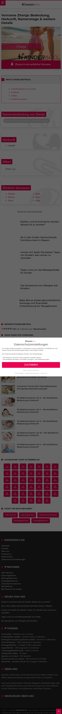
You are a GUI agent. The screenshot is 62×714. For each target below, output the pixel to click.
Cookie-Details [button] (19, 373)
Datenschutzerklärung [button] (32, 373)
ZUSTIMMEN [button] (31, 364)
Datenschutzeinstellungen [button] (31, 370)
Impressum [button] (43, 373)
